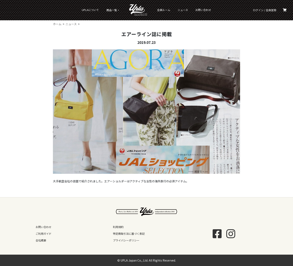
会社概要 (41, 240)
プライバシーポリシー (126, 240)
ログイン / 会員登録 (264, 10)
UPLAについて (90, 10)
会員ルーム (163, 10)
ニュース (183, 10)
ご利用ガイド (43, 234)
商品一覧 (111, 10)
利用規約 (118, 227)
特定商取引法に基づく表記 (129, 234)
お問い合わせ (203, 10)
